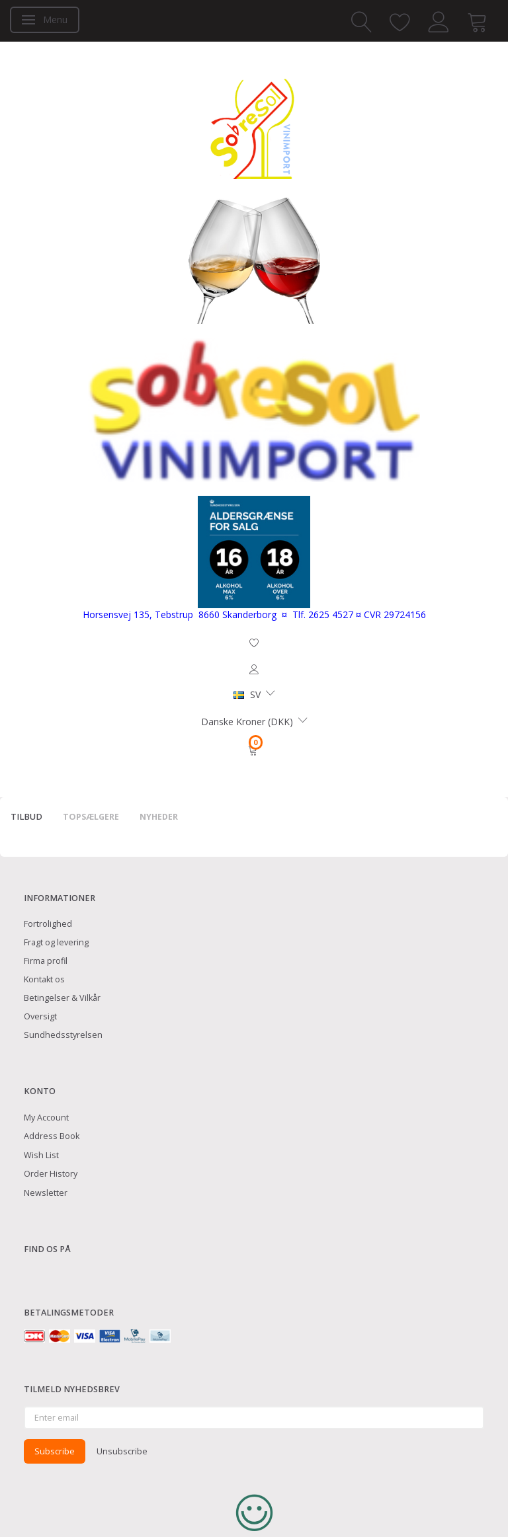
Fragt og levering (56, 942)
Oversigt (40, 1016)
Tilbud (26, 816)
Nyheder (159, 816)
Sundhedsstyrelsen (63, 1035)
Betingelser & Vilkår (62, 998)
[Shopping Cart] (254, 750)
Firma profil (45, 960)
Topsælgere (91, 816)
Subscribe (54, 1451)
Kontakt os (44, 979)
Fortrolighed (48, 923)
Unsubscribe (122, 1451)
